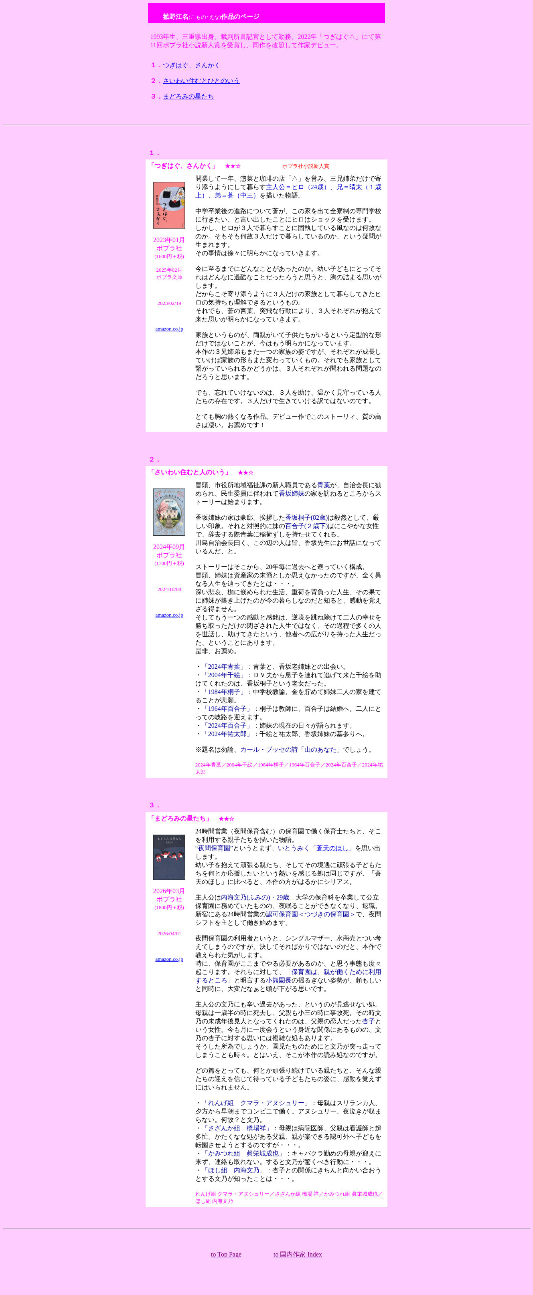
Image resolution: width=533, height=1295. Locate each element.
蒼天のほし (332, 848)
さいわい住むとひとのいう (201, 80)
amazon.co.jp (169, 329)
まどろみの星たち (188, 96)
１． (154, 152)
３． (154, 805)
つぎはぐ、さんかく (192, 65)
